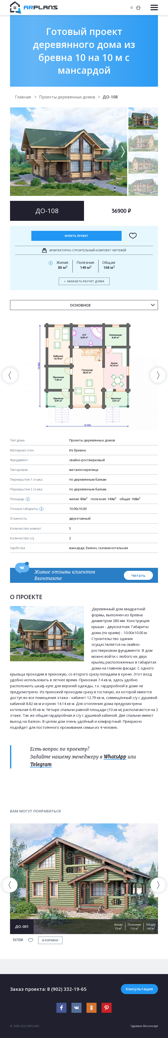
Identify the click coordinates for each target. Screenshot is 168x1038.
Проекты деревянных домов (67, 97)
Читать (138, 575)
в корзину (50, 940)
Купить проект (76, 236)
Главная (23, 97)
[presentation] (10, 375)
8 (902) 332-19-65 (67, 989)
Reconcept (150, 1026)
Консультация (139, 988)
